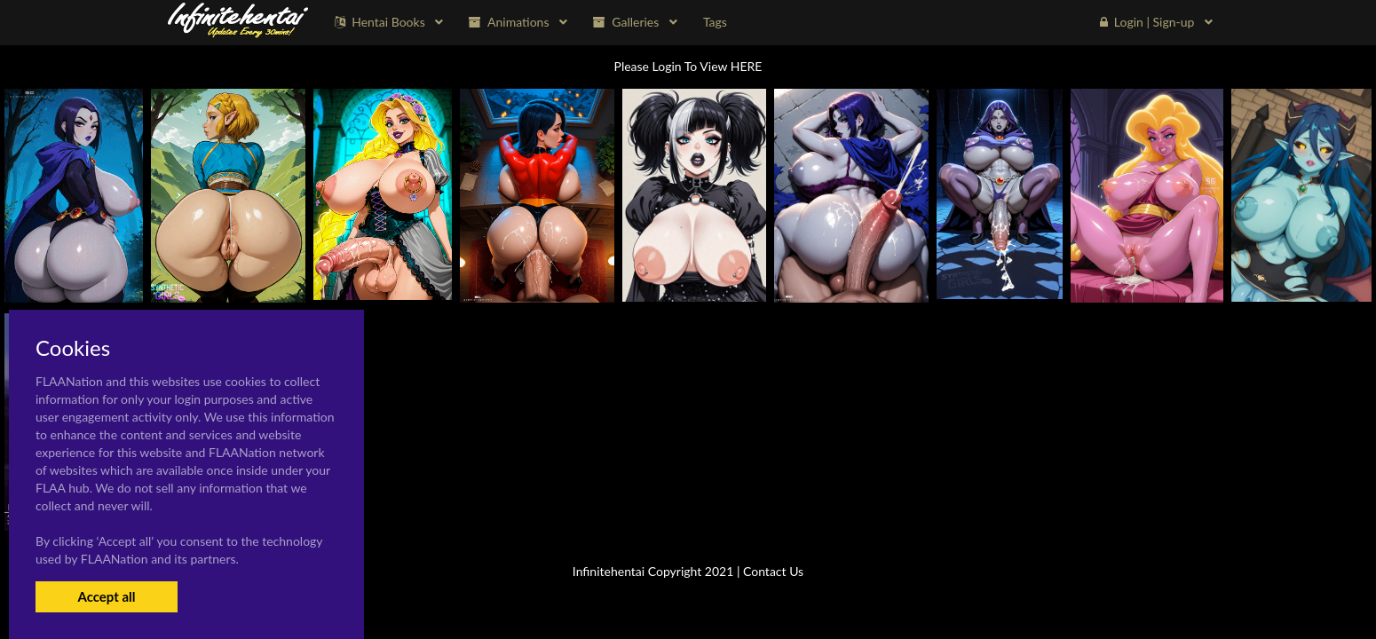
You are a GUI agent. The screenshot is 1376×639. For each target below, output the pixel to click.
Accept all (106, 596)
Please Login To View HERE (688, 66)
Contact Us (773, 571)
